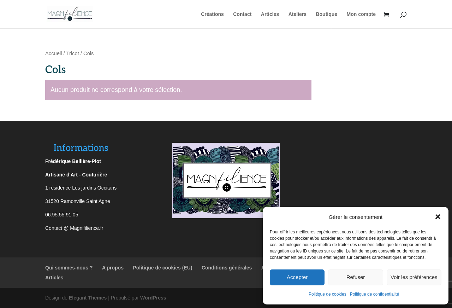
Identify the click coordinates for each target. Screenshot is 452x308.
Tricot (72, 53)
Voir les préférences (414, 277)
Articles (270, 14)
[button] (437, 216)
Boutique (326, 14)
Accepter (297, 277)
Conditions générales (227, 268)
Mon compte (361, 14)
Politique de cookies (327, 294)
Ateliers (298, 14)
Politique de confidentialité (374, 294)
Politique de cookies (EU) (162, 268)
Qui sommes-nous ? (69, 268)
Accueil (53, 53)
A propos (113, 268)
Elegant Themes (88, 298)
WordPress (153, 298)
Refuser (355, 277)
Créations (212, 14)
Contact (242, 14)
